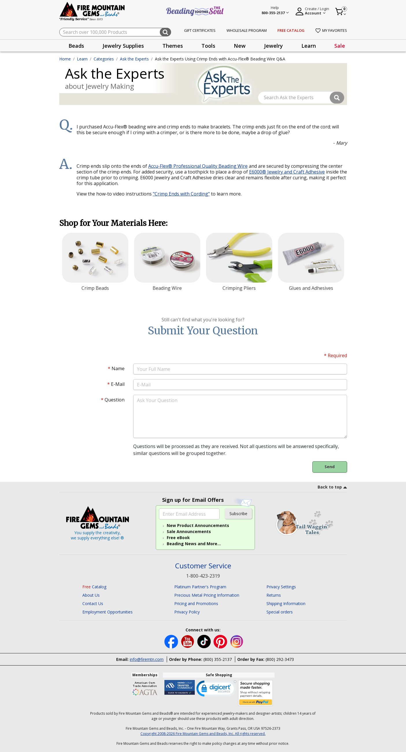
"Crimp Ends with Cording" (181, 194)
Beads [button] (76, 45)
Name (116, 368)
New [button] (240, 45)
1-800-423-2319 (203, 576)
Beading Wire (167, 288)
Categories (104, 59)
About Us (91, 595)
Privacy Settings (281, 586)
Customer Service (203, 566)
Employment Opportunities (107, 612)
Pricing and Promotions (196, 603)
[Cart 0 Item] (341, 12)
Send (330, 466)
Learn (82, 59)
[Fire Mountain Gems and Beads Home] (92, 11)
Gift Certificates (200, 30)
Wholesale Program (247, 30)
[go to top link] (332, 488)
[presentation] (76, 45)
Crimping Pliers (239, 288)
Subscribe (238, 513)
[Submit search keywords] (165, 32)
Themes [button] (172, 45)
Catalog (94, 586)
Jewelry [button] (273, 45)
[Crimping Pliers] (239, 258)
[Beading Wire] (167, 258)
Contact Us (92, 603)
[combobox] (115, 32)
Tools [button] (208, 45)
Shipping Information (285, 603)
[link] (216, 690)
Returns (273, 595)
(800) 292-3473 (280, 659)
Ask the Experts (134, 59)
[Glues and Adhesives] (311, 258)
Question (113, 400)
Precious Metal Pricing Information (206, 595)
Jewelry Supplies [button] (123, 45)
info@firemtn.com (147, 659)
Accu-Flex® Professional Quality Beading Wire (198, 166)
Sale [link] (339, 45)
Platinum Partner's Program (200, 586)
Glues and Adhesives (311, 288)
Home (65, 59)
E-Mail (116, 384)
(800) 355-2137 (217, 659)
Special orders (279, 612)
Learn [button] (308, 45)
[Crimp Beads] (95, 258)
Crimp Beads (95, 288)
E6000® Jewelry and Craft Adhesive (287, 172)
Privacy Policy (187, 612)
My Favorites (331, 30)
